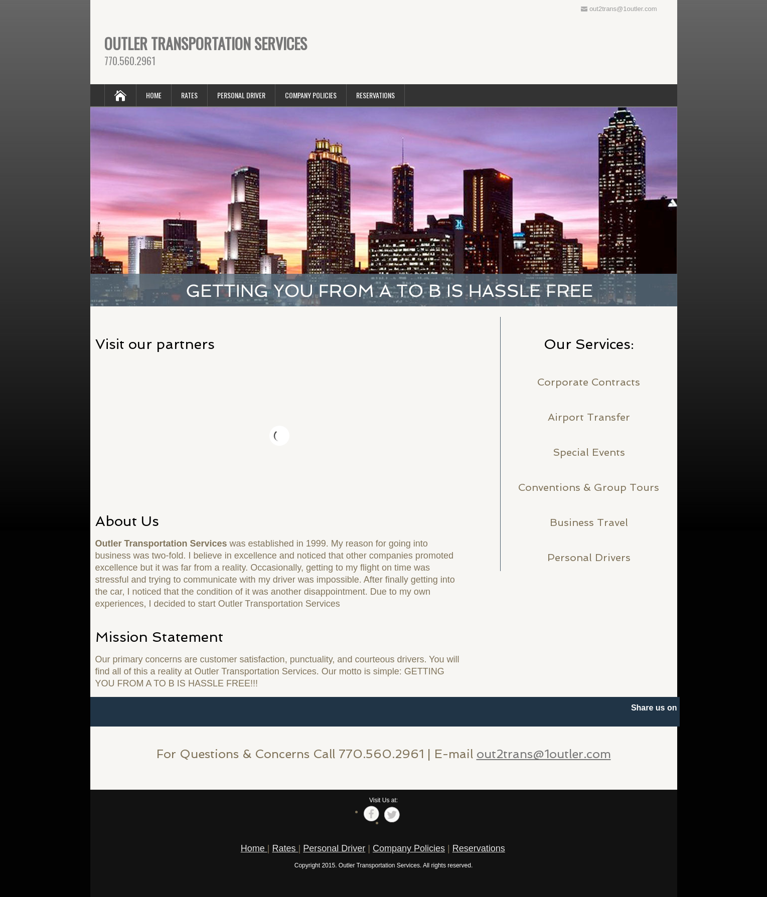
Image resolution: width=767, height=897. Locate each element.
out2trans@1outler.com (544, 754)
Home (254, 848)
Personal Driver (334, 848)
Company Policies (409, 848)
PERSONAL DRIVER (241, 95)
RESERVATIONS (375, 95)
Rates (285, 848)
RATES (189, 95)
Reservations (478, 848)
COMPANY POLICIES (311, 95)
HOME (154, 95)
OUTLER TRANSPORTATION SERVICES (205, 43)
